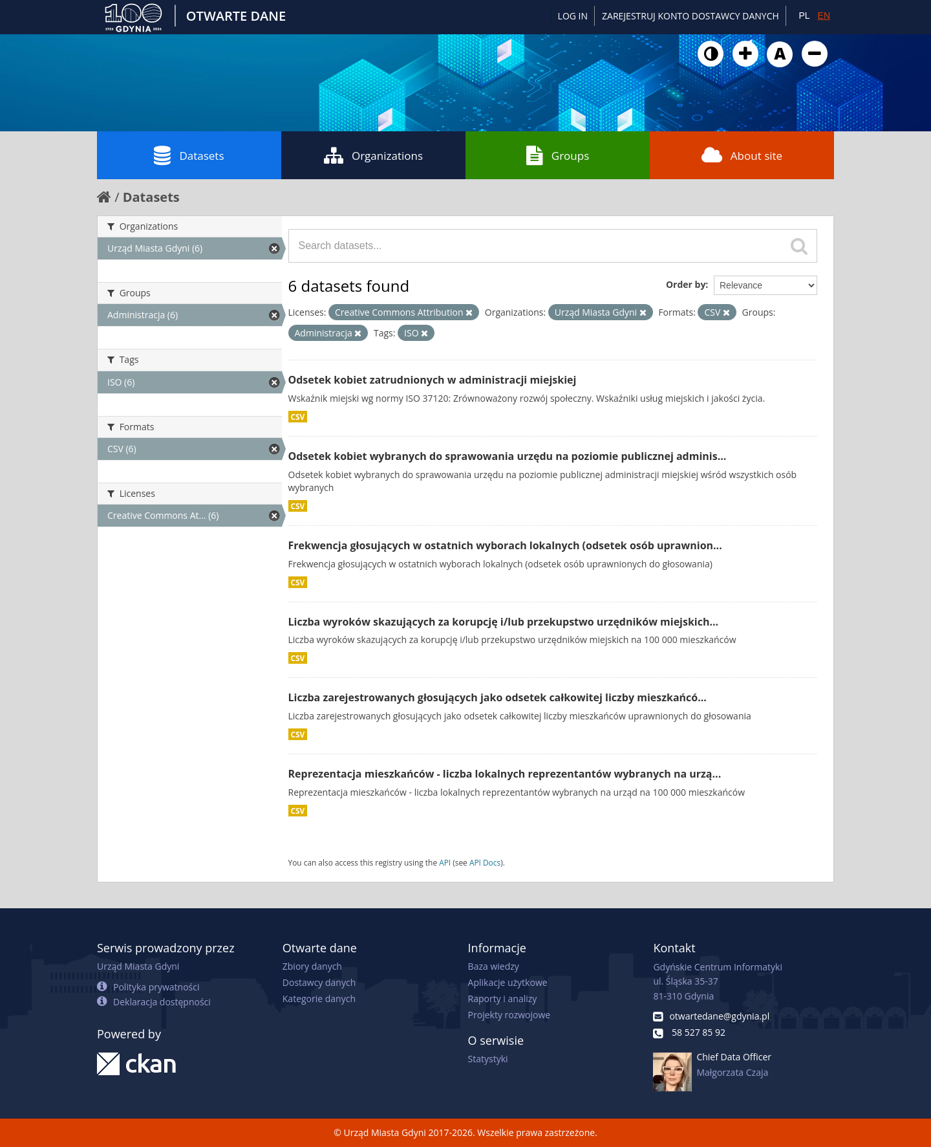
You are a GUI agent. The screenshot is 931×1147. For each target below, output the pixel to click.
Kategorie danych (319, 998)
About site (741, 155)
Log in (573, 16)
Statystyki (488, 1059)
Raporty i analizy (502, 998)
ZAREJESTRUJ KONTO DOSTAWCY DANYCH (690, 16)
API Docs (484, 862)
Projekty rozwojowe (509, 1015)
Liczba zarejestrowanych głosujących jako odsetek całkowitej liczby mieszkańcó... (497, 697)
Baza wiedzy (493, 966)
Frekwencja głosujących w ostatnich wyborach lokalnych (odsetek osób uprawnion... (505, 545)
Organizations (373, 155)
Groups (557, 155)
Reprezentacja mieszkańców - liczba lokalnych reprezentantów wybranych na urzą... (505, 774)
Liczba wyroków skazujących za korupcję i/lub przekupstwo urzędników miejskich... (503, 622)
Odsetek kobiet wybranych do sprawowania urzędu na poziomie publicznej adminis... (507, 456)
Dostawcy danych (319, 982)
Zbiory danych (312, 966)
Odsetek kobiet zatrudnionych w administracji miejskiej (432, 380)
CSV (298, 416)
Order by (685, 284)
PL (803, 15)
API (445, 862)
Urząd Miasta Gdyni (138, 966)
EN (824, 15)
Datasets (189, 155)
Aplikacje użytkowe (508, 982)
